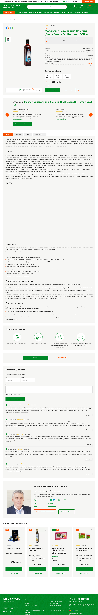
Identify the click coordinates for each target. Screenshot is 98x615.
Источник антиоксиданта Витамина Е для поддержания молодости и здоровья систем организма (36, 558)
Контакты (55, 1)
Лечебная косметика (60, 12)
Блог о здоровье (47, 1)
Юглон (52, 7)
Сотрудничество (22, 1)
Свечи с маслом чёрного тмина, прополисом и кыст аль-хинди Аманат (59, 551)
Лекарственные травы (35, 12)
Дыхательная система (63, 59)
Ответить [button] (88, 415)
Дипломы (50, 503)
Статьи (35, 503)
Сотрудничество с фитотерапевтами (35, 610)
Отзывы (47, 28)
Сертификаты (52, 506)
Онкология (58, 61)
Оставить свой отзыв (22, 124)
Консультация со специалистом (45, 512)
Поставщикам (28, 608)
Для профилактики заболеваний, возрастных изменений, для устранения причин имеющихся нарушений (84, 558)
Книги (35, 506)
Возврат (27, 603)
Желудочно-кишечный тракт (76, 59)
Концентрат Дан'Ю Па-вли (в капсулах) (84, 549)
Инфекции (52, 61)
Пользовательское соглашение (76, 613)
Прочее (70, 12)
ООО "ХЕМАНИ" (88, 63)
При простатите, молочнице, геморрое (59, 559)
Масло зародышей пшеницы (36, 549)
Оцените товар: (12, 394)
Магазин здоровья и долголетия (11, 7)
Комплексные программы (81, 12)
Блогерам (27, 612)
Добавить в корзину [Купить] (52, 90)
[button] (85, 90)
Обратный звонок (88, 1)
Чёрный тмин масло (12, 548)
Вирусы (47, 59)
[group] (28, 53)
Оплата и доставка (8, 1)
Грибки (50, 59)
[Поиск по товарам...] (47, 7)
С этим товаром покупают (15, 523)
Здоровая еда (48, 12)
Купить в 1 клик (62, 357)
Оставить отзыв (15, 399)
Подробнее (49, 41)
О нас (15, 1)
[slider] (48, 25)
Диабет (55, 59)
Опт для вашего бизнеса (31, 605)
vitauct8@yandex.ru (64, 500)
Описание (8, 134)
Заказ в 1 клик (68, 90)
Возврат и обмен (39, 134)
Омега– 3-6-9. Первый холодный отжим (13, 554)
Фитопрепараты (22, 12)
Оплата (28, 134)
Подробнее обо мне (66, 512)
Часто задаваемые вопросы (35, 1)
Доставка (18, 134)
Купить (35, 357)
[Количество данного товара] (48, 86)
